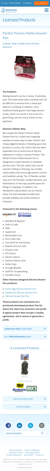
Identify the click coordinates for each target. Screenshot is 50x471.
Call (12, 3)
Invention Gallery (23, 406)
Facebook (8, 425)
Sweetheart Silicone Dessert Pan (21, 292)
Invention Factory (16, 452)
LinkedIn (19, 425)
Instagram (41, 425)
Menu (47, 10)
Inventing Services (32, 452)
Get (18, 336)
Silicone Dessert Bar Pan (17, 296)
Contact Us (39, 455)
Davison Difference (32, 450)
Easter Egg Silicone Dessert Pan (20, 288)
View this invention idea (23, 399)
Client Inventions (15, 450)
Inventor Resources (13, 455)
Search (29, 3)
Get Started (40, 3)
